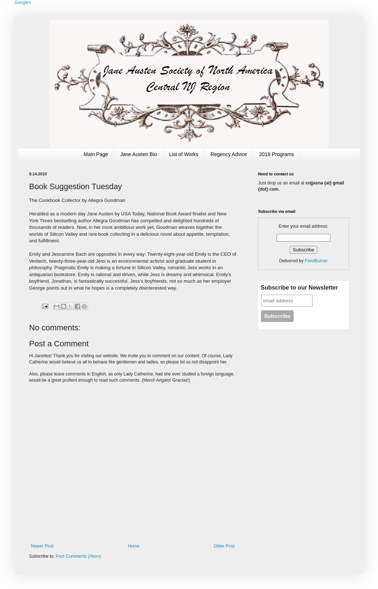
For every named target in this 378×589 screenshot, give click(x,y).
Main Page (96, 154)
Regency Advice (228, 154)
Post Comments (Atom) (78, 556)
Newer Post (42, 546)
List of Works (183, 154)
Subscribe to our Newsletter (299, 287)
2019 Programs (276, 154)
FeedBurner (316, 260)
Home (134, 546)
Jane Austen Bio (138, 154)
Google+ (23, 2)
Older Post (224, 546)
